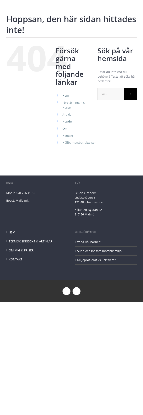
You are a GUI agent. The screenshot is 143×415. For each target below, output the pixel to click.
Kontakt (68, 136)
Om (65, 129)
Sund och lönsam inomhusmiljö (99, 251)
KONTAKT (15, 259)
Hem (66, 95)
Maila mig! (23, 200)
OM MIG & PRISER (21, 250)
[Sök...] (110, 94)
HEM (12, 232)
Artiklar (68, 115)
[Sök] (130, 94)
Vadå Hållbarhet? (89, 242)
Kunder (68, 121)
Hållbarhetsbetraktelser (79, 143)
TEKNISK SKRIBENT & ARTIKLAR (30, 241)
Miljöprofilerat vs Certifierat (96, 260)
